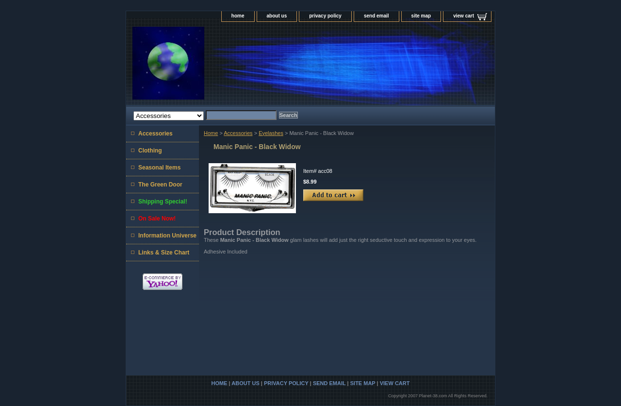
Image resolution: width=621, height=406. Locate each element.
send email (376, 15)
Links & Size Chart (163, 252)
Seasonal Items (159, 167)
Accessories (238, 133)
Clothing (150, 150)
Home (211, 133)
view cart (463, 15)
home (238, 15)
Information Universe (167, 235)
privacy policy (325, 15)
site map (421, 15)
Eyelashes (271, 133)
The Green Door (160, 184)
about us (277, 15)
